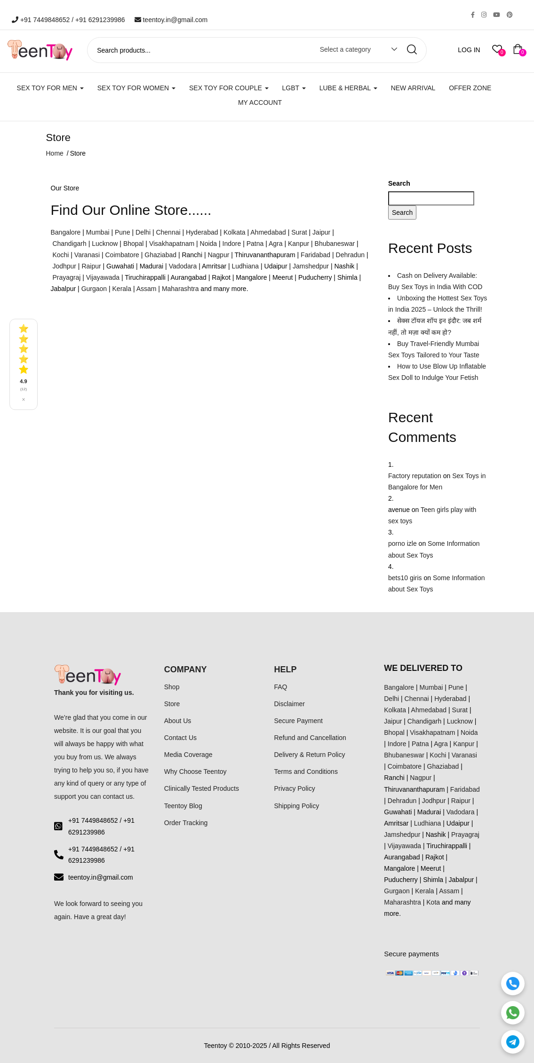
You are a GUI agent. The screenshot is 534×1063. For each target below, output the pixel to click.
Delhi (143, 232)
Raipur (91, 266)
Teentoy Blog (183, 806)
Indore (232, 243)
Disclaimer (289, 704)
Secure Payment (298, 720)
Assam (146, 288)
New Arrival (413, 88)
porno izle (402, 543)
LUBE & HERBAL (348, 88)
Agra (276, 243)
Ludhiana (245, 266)
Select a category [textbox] (345, 49)
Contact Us (180, 737)
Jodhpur (64, 266)
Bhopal (133, 243)
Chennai (168, 232)
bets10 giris (405, 578)
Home (55, 153)
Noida (208, 243)
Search (399, 183)
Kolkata (234, 232)
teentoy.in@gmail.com (171, 20)
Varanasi (87, 255)
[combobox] (354, 51)
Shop (172, 687)
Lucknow (105, 243)
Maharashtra (180, 288)
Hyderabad (202, 232)
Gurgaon (94, 288)
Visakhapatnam (171, 243)
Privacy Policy (294, 788)
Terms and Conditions (306, 771)
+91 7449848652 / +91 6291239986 (68, 20)
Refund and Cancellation (310, 737)
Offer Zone (470, 88)
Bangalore (66, 232)
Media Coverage (188, 754)
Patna (255, 243)
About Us (177, 720)
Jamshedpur (311, 266)
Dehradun (350, 255)
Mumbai (98, 232)
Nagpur (218, 255)
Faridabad (315, 255)
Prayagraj (66, 277)
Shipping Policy (296, 806)
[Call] (513, 983)
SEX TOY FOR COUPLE (229, 88)
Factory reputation (414, 476)
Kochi (60, 255)
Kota (433, 902)
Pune (122, 232)
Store (172, 704)
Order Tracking (186, 823)
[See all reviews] (23, 364)
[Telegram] (513, 1042)
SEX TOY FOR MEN (50, 88)
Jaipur (321, 232)
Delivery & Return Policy (309, 754)
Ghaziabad (160, 255)
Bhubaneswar (335, 243)
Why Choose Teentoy (195, 771)
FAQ (280, 687)
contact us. (119, 796)
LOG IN (469, 50)
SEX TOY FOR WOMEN (136, 88)
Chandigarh (69, 243)
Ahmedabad (268, 232)
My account (260, 102)
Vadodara (183, 266)
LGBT (294, 88)
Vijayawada (103, 277)
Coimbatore (122, 255)
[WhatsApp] (513, 1012)
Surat (299, 232)
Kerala (121, 288)
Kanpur (298, 243)
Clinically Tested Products (201, 788)
